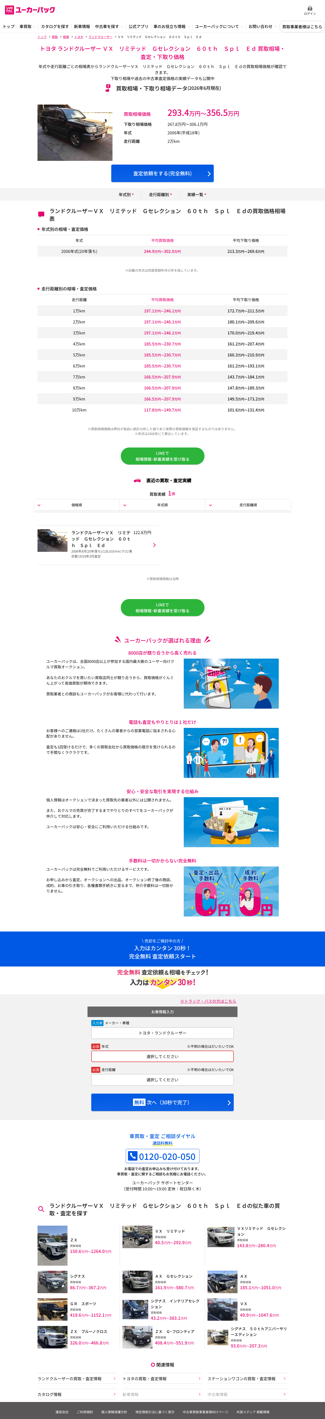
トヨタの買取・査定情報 (144, 1378)
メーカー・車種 (117, 1022)
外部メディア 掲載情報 (253, 1411)
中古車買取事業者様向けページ (205, 1411)
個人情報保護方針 (114, 1411)
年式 (105, 1046)
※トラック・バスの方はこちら (208, 1001)
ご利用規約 (85, 1411)
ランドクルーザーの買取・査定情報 (70, 1378)
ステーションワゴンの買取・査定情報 (242, 1378)
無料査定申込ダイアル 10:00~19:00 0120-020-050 (268, 10)
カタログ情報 (50, 1394)
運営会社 (62, 1411)
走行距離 (109, 1069)
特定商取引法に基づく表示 (155, 1411)
